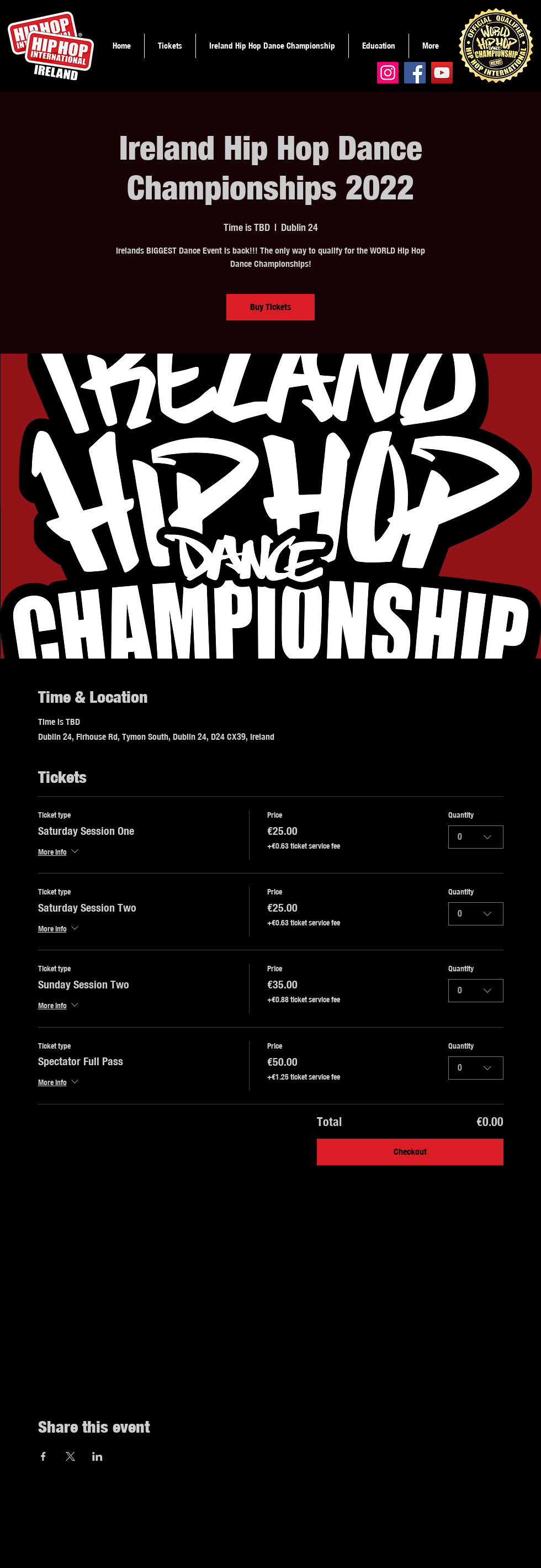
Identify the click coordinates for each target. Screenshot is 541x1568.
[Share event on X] (70, 1456)
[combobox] (475, 837)
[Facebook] (415, 72)
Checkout (410, 1151)
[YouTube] (442, 72)
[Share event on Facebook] (43, 1456)
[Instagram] (388, 72)
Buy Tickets (270, 307)
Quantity (461, 815)
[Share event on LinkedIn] (97, 1456)
